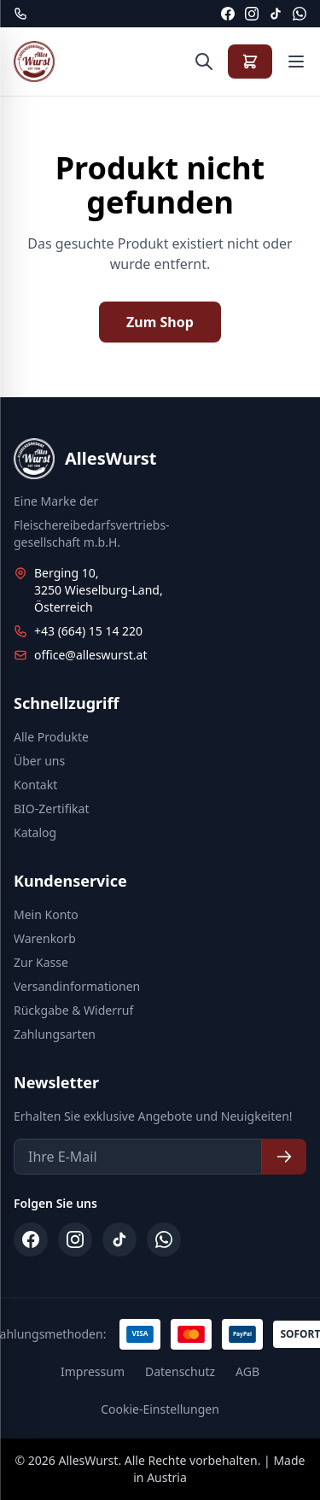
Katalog (35, 832)
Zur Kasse (41, 962)
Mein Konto (46, 914)
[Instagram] (252, 14)
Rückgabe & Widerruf (73, 1010)
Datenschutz (180, 1371)
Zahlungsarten (55, 1034)
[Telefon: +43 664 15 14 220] (20, 14)
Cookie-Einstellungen (160, 1409)
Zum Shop (160, 322)
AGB (247, 1371)
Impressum (93, 1371)
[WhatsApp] (299, 14)
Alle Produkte (51, 737)
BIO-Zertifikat (51, 808)
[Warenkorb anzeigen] (250, 61)
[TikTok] (275, 14)
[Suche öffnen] (204, 61)
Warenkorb (45, 938)
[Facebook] (228, 14)
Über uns (39, 761)
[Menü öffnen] (296, 61)
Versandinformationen (77, 986)
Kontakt (35, 784)
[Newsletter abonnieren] (284, 1157)
